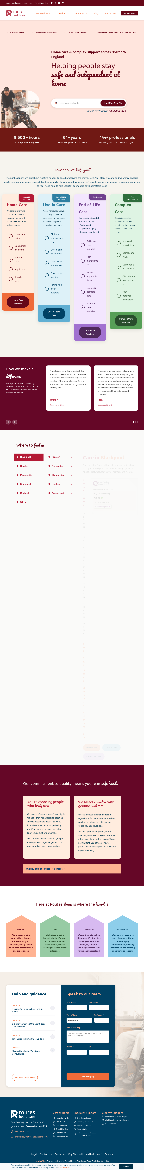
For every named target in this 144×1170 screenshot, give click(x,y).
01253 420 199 (84, 652)
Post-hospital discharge (128, 295)
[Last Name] (99, 1007)
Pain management (92, 260)
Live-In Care (111, 746)
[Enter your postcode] (89, 103)
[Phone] (77, 1052)
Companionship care (20, 247)
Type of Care (73, 1015)
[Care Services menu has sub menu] (42, 13)
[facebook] (52, 3)
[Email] (99, 1052)
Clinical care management (129, 280)
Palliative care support (91, 245)
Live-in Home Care (54, 313)
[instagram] (55, 3)
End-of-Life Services (89, 332)
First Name (71, 1002)
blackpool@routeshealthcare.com (84, 703)
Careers (109, 1154)
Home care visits (20, 236)
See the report (101, 505)
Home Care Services (18, 302)
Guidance (16, 1005)
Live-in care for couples (57, 251)
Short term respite (56, 275)
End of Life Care (93, 755)
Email (91, 1047)
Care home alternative (56, 263)
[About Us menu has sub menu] (80, 13)
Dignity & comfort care (91, 291)
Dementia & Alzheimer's (128, 266)
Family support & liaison (92, 276)
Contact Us (46, 1154)
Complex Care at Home (126, 320)
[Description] (88, 1037)
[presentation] (85, 1064)
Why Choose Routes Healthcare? (85, 1154)
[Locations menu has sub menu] (62, 13)
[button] (88, 1076)
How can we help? (74, 1027)
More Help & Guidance (25, 1077)
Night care (20, 269)
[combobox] (79, 1020)
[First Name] (77, 1007)
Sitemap (102, 1165)
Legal (34, 1154)
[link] (23, 1112)
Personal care (19, 259)
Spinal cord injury (128, 254)
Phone (70, 1047)
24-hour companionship (57, 238)
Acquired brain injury (128, 243)
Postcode (99, 1015)
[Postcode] (101, 1020)
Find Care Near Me (113, 103)
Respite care (18, 279)
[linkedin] (59, 3)
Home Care (91, 746)
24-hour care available (91, 307)
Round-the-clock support (57, 288)
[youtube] (63, 3)
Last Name (94, 1002)
